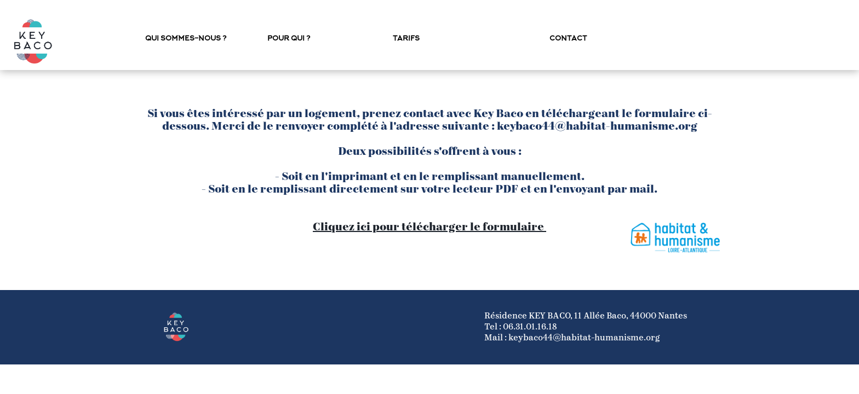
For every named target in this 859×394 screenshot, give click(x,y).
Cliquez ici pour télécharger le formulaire (429, 227)
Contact (568, 39)
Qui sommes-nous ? (185, 39)
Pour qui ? (288, 39)
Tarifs (406, 39)
